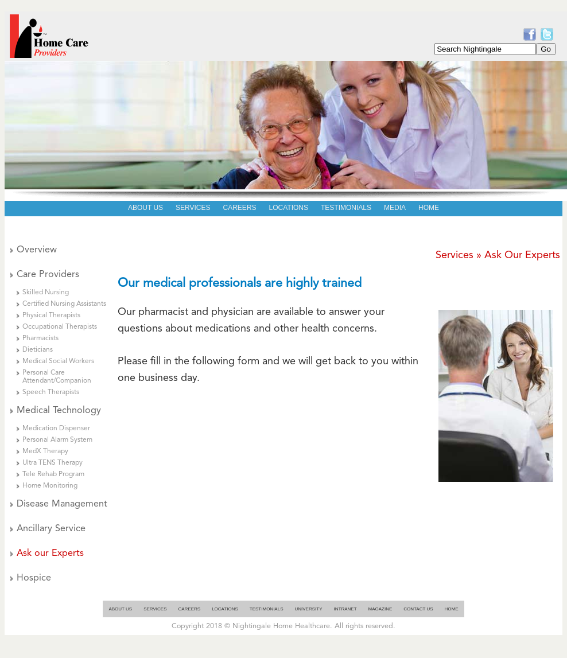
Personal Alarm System (57, 440)
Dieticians (37, 349)
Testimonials (267, 609)
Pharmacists (40, 338)
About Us (120, 609)
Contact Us (418, 609)
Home (452, 609)
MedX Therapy (45, 451)
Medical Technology (59, 410)
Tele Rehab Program (53, 474)
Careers (189, 609)
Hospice (34, 578)
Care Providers (48, 274)
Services (154, 609)
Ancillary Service (51, 529)
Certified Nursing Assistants (64, 304)
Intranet (345, 609)
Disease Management (62, 504)
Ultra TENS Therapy (52, 463)
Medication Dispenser (56, 428)
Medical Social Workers (58, 361)
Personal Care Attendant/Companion (56, 376)
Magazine (380, 609)
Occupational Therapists (59, 327)
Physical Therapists (51, 315)
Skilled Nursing (45, 292)
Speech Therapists (50, 392)
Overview (37, 250)
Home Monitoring (49, 485)
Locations (225, 609)
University (309, 609)
